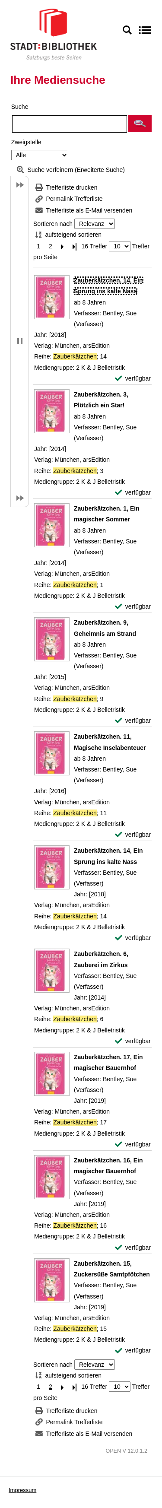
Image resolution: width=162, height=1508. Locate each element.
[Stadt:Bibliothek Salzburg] (53, 34)
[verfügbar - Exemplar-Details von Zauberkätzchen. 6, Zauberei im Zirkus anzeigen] (133, 1041)
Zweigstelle (26, 142)
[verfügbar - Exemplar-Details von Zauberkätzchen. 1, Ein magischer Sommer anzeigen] (133, 606)
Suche (20, 106)
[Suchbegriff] (69, 124)
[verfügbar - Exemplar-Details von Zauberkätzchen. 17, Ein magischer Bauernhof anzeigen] (133, 1144)
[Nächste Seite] (62, 246)
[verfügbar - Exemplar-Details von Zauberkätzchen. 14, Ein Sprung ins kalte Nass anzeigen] (133, 378)
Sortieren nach (53, 223)
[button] (140, 123)
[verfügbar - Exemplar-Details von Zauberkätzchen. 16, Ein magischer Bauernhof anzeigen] (133, 1247)
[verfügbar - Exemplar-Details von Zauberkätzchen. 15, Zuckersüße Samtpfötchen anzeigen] (133, 1350)
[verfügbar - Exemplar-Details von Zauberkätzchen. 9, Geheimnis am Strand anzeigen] (133, 720)
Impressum (22, 1490)
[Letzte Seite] (75, 246)
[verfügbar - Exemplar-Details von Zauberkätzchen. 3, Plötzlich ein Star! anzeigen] (133, 492)
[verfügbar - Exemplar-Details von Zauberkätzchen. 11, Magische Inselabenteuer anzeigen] (133, 834)
